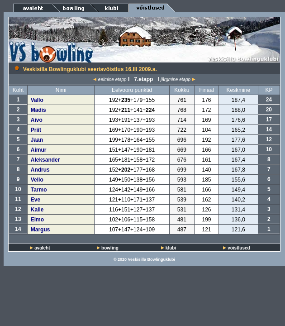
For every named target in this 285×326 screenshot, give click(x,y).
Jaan (37, 140)
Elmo (37, 219)
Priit (36, 130)
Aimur (39, 150)
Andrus (40, 170)
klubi (171, 247)
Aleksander (45, 160)
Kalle (37, 209)
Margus (40, 229)
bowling (110, 247)
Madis (38, 110)
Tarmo (39, 190)
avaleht (42, 247)
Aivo (37, 120)
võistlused (239, 247)
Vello (37, 180)
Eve (35, 200)
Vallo (37, 100)
